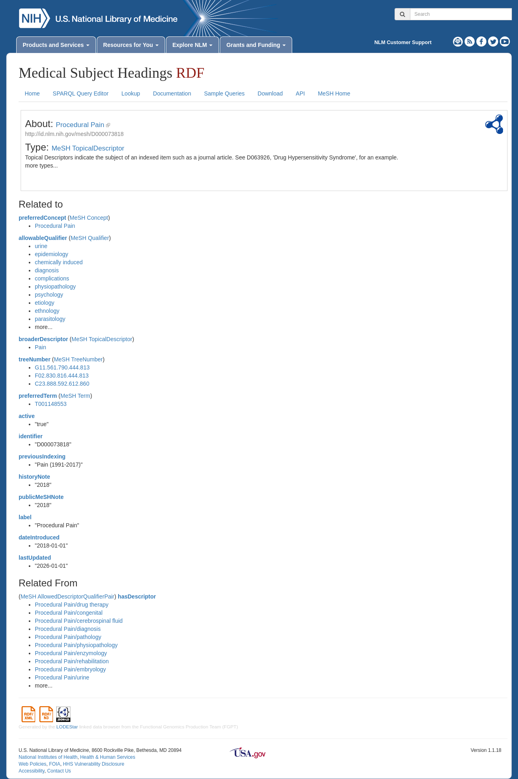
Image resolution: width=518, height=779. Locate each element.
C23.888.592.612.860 (62, 383)
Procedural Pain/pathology (68, 637)
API (300, 93)
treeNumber (35, 359)
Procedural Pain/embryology (70, 669)
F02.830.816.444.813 (62, 375)
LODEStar (67, 726)
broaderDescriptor (43, 339)
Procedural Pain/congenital (68, 612)
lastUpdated (35, 557)
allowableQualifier (43, 238)
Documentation (172, 93)
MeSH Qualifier (89, 238)
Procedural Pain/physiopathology (76, 645)
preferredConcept (42, 217)
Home (32, 93)
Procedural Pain (80, 125)
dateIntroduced (39, 537)
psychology (49, 294)
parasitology (50, 319)
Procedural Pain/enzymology (71, 653)
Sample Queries (224, 93)
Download (270, 93)
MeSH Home (334, 93)
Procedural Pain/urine (62, 677)
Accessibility (32, 771)
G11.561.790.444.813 (62, 367)
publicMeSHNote (41, 497)
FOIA (54, 764)
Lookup (130, 93)
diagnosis (47, 270)
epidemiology (51, 254)
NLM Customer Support (402, 42)
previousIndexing (42, 456)
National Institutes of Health (48, 757)
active (27, 416)
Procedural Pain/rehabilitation (72, 661)
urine (41, 246)
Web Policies (33, 764)
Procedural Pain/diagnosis (68, 629)
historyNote (34, 476)
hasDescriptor (137, 596)
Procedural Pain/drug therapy (71, 604)
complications (52, 278)
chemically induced (59, 262)
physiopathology (55, 286)
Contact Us (59, 771)
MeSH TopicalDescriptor (87, 148)
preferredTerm (38, 396)
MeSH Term (75, 396)
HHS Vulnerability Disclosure (93, 764)
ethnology (47, 311)
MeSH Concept (89, 217)
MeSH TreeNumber (78, 359)
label (25, 517)
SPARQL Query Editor (80, 93)
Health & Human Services (107, 757)
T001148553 (51, 404)
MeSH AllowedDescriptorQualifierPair (68, 596)
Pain (40, 347)
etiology (44, 302)
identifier (30, 436)
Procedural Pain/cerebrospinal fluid (79, 621)
